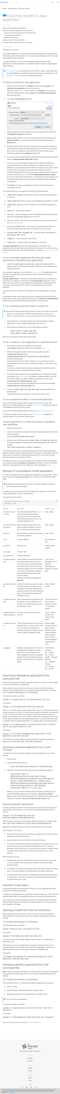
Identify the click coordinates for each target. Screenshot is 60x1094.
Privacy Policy (37, 1051)
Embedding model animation (44, 411)
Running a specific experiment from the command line (17, 42)
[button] (8, 2)
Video (30, 1080)
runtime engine (23, 376)
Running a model (24, 8)
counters (40, 512)
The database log (12, 71)
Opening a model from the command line (14, 40)
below (43, 348)
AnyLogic (30, 1058)
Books (30, 1077)
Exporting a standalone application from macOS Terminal (19, 33)
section (49, 465)
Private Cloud (36, 414)
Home (4, 8)
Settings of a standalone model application (15, 28)
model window (36, 272)
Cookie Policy (11, 1092)
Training (30, 1070)
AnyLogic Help (12, 8)
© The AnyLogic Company (26, 1051)
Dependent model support (11, 37)
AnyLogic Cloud (38, 405)
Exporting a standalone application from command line (18, 30)
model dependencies (15, 223)
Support (30, 1068)
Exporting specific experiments (12, 35)
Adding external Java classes (11, 50)
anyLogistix (30, 1061)
